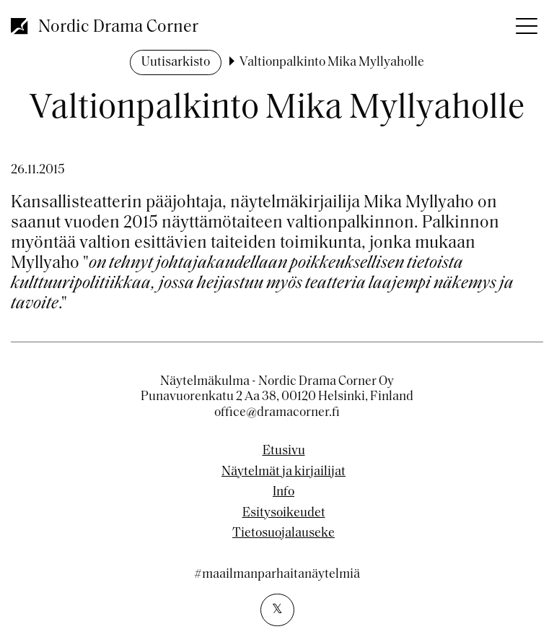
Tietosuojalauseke (283, 533)
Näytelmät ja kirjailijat (283, 472)
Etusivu (284, 451)
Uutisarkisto (175, 62)
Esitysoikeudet (283, 513)
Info (283, 492)
